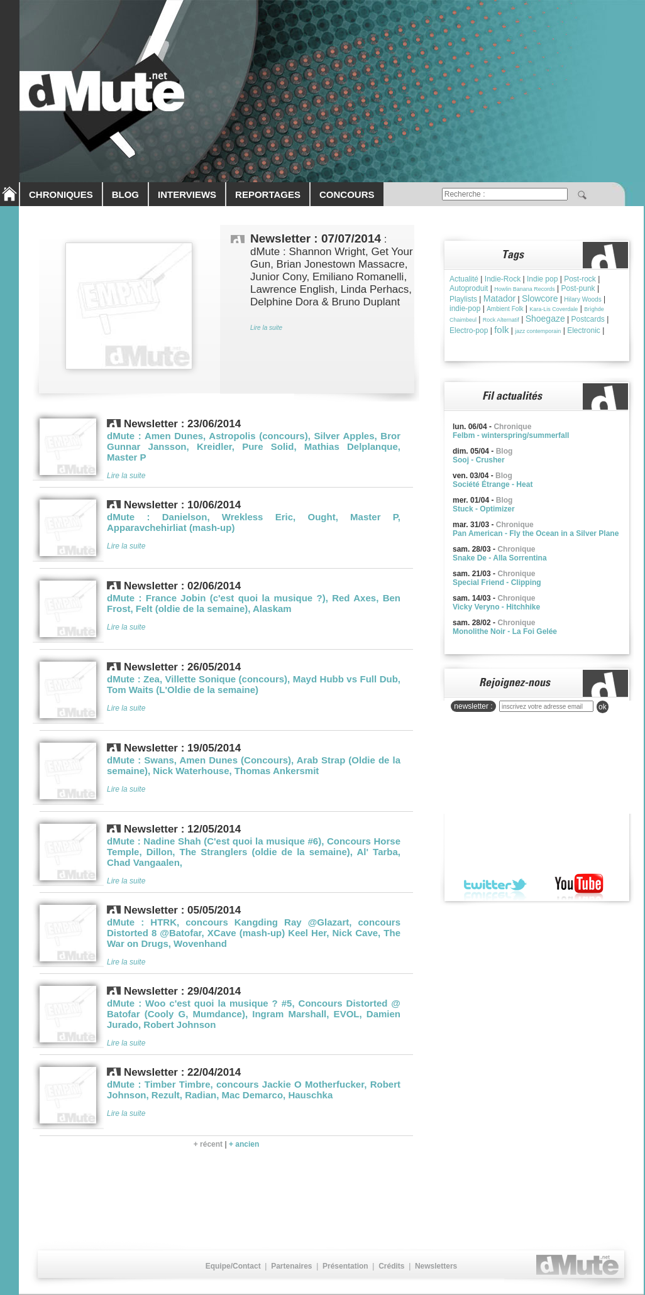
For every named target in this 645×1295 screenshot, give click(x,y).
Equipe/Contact (233, 1266)
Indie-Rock (503, 279)
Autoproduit (468, 288)
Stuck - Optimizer (484, 509)
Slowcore (540, 298)
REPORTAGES (267, 194)
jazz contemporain (538, 331)
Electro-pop (468, 330)
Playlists (463, 299)
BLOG (125, 194)
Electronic (583, 330)
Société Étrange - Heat (492, 484)
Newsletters (436, 1266)
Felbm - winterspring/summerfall (511, 435)
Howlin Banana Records (524, 289)
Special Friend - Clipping (497, 582)
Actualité (463, 279)
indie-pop (464, 308)
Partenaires (291, 1266)
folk (501, 329)
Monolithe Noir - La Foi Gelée (505, 631)
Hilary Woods (582, 299)
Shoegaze (545, 319)
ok (602, 706)
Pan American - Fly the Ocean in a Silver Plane (536, 533)
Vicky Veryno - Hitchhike (496, 607)
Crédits (391, 1266)
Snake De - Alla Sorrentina (500, 558)
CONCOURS (347, 194)
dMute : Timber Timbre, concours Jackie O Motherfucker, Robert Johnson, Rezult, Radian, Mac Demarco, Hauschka (253, 1089)
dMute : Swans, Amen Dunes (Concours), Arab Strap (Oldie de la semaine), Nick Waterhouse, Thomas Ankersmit (253, 765)
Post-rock (580, 279)
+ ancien (244, 1144)
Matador (499, 298)
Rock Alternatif (501, 320)
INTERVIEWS (187, 194)
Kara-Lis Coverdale (553, 309)
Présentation (345, 1266)
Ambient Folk (505, 308)
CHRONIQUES (61, 194)
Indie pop (542, 279)
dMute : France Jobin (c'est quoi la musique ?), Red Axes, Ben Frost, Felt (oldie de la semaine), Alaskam (253, 603)
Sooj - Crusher (479, 460)
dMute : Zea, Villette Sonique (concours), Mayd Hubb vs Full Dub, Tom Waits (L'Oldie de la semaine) (253, 684)
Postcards (588, 319)
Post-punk (578, 288)
